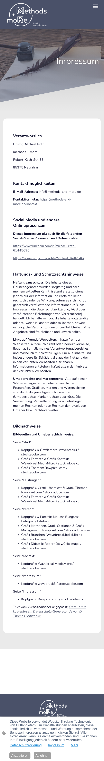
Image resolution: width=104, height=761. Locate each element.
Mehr (74, 745)
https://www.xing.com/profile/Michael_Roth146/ (48, 258)
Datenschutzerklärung (26, 745)
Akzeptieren (20, 755)
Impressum (56, 745)
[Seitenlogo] (26, 14)
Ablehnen (42, 755)
